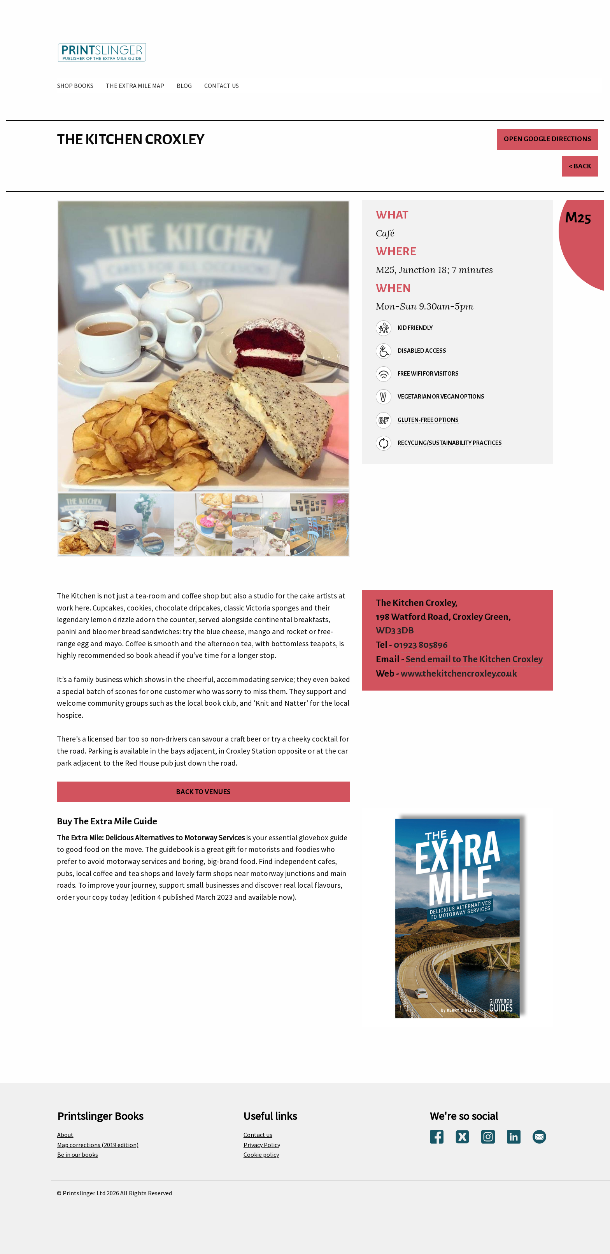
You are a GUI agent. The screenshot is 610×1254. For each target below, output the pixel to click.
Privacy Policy (262, 1145)
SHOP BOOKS (75, 85)
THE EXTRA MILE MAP (135, 85)
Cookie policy (261, 1154)
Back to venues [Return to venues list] (203, 792)
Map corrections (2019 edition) (97, 1145)
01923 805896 (421, 645)
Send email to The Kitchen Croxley (474, 659)
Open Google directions (547, 139)
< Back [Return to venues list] (580, 166)
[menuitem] (75, 85)
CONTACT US (221, 85)
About (65, 1135)
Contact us (258, 1135)
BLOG (184, 85)
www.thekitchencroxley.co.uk (459, 674)
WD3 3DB (395, 630)
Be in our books (77, 1154)
